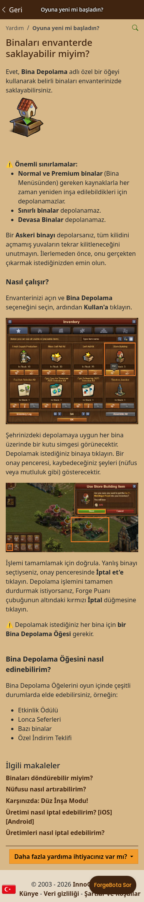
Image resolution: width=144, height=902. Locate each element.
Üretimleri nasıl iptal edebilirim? (55, 832)
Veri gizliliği (61, 893)
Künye (28, 893)
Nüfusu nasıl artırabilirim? (46, 789)
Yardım (15, 28)
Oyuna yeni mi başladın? (65, 28)
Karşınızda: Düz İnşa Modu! (47, 800)
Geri (11, 9)
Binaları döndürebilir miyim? (49, 778)
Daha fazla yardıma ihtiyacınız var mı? (71, 856)
